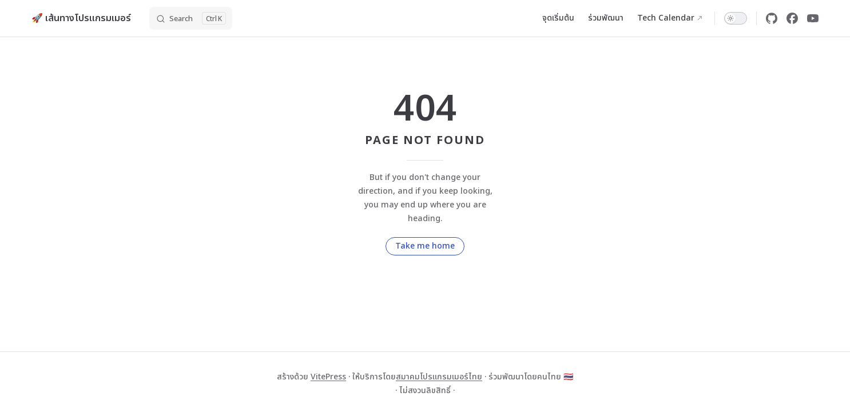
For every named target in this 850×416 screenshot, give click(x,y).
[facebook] (792, 18)
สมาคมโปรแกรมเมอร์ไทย (439, 377)
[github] (771, 18)
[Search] (190, 18)
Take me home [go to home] (425, 246)
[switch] (735, 18)
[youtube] (813, 18)
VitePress (328, 377)
